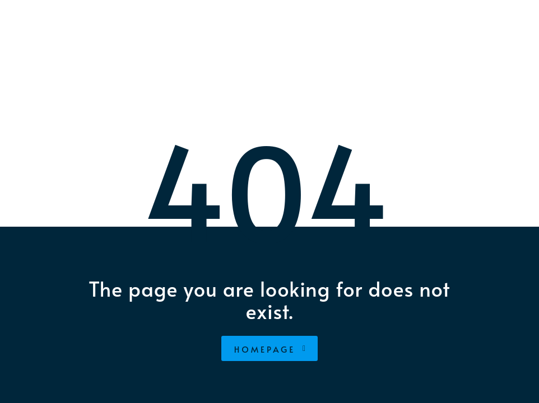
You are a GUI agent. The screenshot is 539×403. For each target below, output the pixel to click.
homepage (271, 349)
